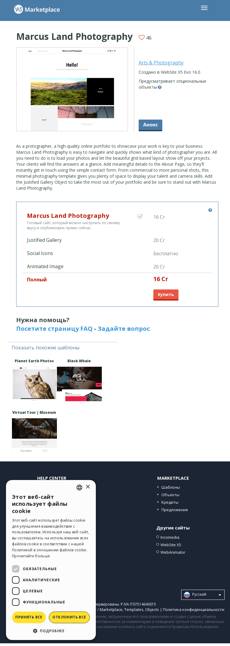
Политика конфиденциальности (193, 609)
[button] (51, 630)
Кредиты (169, 502)
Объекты (170, 494)
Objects (152, 609)
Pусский (202, 595)
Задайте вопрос (124, 328)
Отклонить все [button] (69, 617)
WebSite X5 (171, 544)
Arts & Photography (161, 62)
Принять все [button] (28, 617)
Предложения (174, 509)
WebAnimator (173, 552)
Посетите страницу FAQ (54, 328)
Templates (133, 609)
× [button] (87, 487)
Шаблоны (170, 487)
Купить (166, 294)
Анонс (150, 124)
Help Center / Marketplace (98, 609)
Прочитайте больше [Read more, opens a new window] (31, 556)
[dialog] (51, 560)
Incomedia (170, 537)
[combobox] (79, 487)
